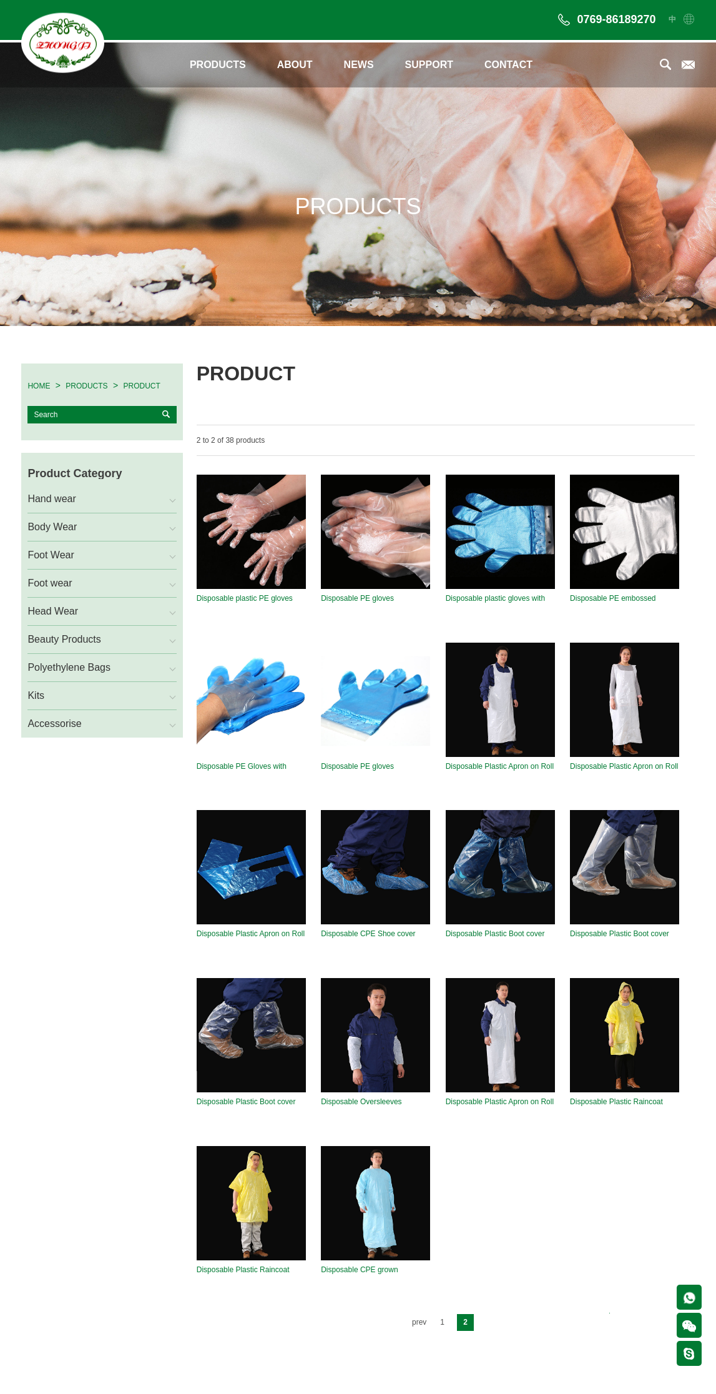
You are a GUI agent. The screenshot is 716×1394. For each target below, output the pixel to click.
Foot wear (49, 583)
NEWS (359, 64)
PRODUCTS (218, 64)
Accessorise (54, 723)
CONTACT (508, 64)
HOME (38, 386)
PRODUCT (142, 386)
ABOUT (295, 64)
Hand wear (51, 498)
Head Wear (52, 611)
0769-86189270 (616, 19)
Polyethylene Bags (68, 667)
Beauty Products (64, 639)
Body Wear (52, 527)
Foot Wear (50, 555)
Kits (35, 695)
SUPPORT (429, 64)
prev (419, 1321)
